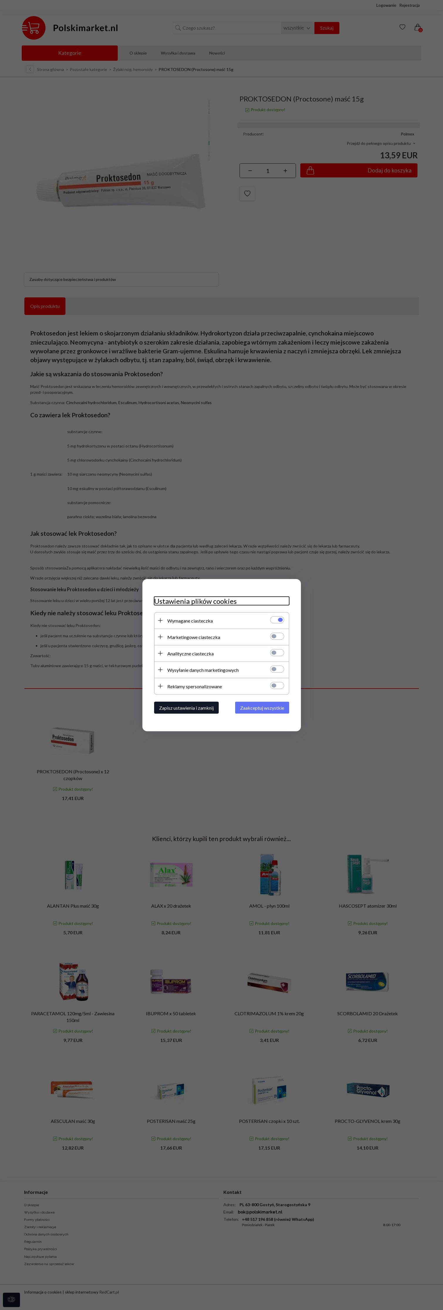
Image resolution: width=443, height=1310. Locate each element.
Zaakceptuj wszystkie (262, 707)
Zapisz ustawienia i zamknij (186, 707)
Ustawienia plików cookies (195, 600)
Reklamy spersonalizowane (194, 686)
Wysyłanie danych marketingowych (203, 669)
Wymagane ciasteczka (190, 620)
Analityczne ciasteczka (190, 653)
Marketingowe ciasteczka (193, 637)
